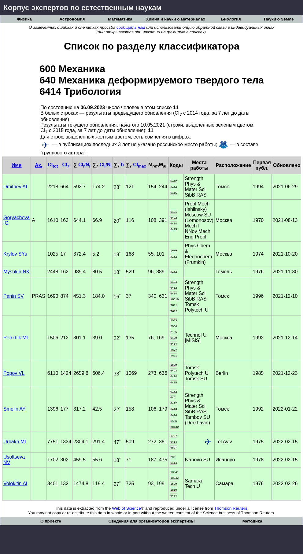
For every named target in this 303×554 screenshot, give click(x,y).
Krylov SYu (15, 254)
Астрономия (72, 19)
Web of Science (126, 508)
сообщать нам (130, 27)
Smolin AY (14, 409)
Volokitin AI (15, 483)
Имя (17, 165)
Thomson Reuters (230, 508)
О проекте (50, 521)
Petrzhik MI (15, 337)
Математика (120, 19)
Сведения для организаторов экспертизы (151, 521)
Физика (24, 19)
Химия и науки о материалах (175, 19)
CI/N (84, 164)
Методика (252, 521)
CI (53, 164)
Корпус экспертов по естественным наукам (82, 7)
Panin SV (13, 296)
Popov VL (13, 373)
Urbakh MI (14, 441)
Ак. (38, 165)
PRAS (38, 296)
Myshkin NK (16, 271)
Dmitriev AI (15, 186)
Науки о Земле (279, 19)
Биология (231, 19)
